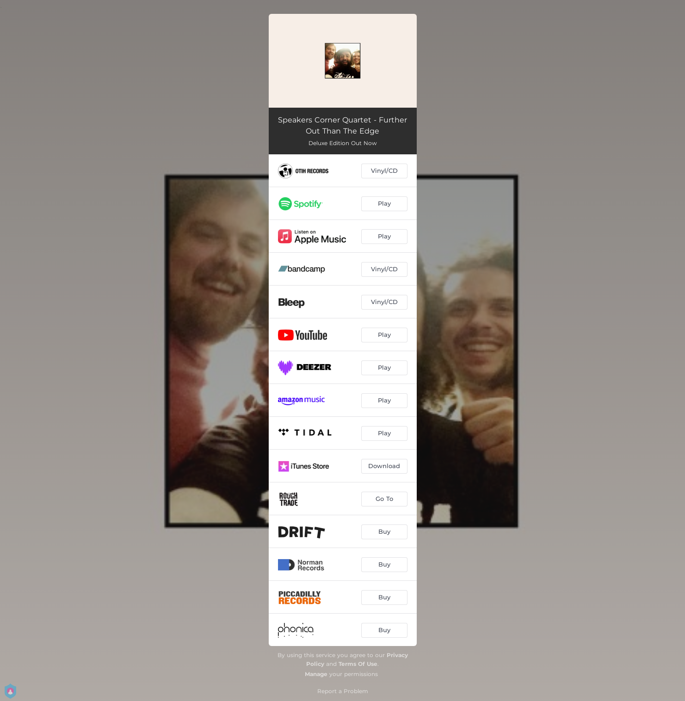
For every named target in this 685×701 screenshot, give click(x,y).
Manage (316, 674)
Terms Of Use (358, 663)
